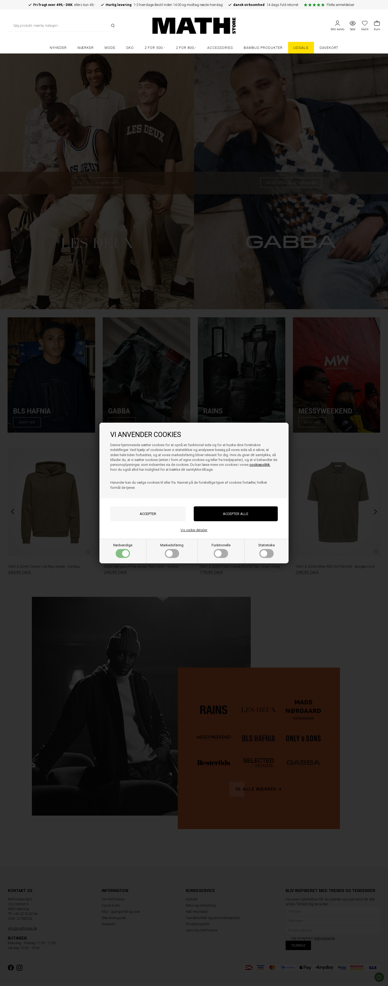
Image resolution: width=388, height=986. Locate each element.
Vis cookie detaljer (194, 530)
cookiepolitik (259, 465)
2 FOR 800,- (186, 48)
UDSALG (301, 48)
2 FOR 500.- (155, 48)
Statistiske (266, 550)
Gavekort (328, 48)
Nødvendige (122, 550)
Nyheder (58, 48)
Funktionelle (221, 550)
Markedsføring (171, 550)
